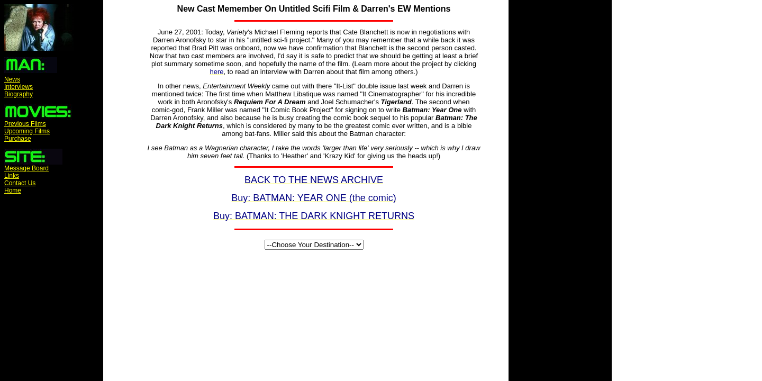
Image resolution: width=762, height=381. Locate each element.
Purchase (17, 138)
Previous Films (25, 124)
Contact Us (19, 183)
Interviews (18, 86)
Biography (18, 94)
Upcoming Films (27, 131)
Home (12, 190)
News (12, 79)
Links (11, 175)
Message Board (26, 168)
